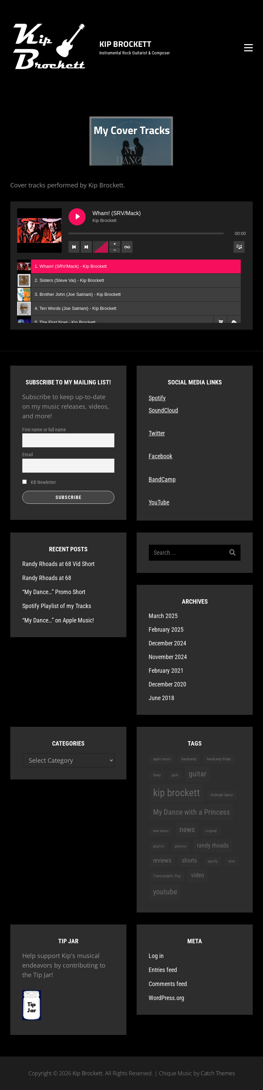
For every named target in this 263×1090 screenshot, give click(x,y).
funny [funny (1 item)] (157, 775)
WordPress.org (166, 997)
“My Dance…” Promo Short (53, 591)
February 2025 (166, 629)
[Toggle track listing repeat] (127, 247)
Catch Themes (218, 1073)
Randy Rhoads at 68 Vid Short (58, 563)
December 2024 (167, 643)
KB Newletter (39, 482)
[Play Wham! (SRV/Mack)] (77, 216)
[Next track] (86, 247)
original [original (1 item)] (211, 831)
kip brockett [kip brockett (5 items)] (176, 793)
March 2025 (163, 615)
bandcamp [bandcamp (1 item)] (188, 759)
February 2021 (166, 670)
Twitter (157, 433)
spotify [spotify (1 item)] (213, 861)
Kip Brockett (125, 44)
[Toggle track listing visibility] (239, 247)
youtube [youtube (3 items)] (165, 891)
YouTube (159, 502)
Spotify (157, 398)
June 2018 (161, 697)
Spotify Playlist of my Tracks (56, 605)
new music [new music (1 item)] (161, 831)
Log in (156, 955)
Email (27, 454)
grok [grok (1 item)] (175, 775)
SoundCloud (163, 410)
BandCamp (162, 479)
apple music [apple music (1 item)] (162, 759)
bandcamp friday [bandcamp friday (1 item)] (219, 759)
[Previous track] (73, 247)
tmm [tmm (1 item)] (231, 861)
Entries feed (163, 969)
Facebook (160, 456)
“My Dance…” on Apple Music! (58, 620)
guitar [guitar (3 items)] (197, 773)
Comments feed (168, 983)
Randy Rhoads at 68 (46, 577)
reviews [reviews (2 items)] (162, 860)
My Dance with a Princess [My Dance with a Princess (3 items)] (191, 811)
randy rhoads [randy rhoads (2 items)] (213, 845)
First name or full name (44, 429)
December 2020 (167, 684)
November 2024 (168, 656)
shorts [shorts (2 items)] (189, 860)
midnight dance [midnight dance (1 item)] (222, 795)
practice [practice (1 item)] (180, 846)
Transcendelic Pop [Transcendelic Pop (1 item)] (166, 876)
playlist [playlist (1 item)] (158, 846)
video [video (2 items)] (197, 875)
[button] (220, 322)
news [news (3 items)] (187, 829)
